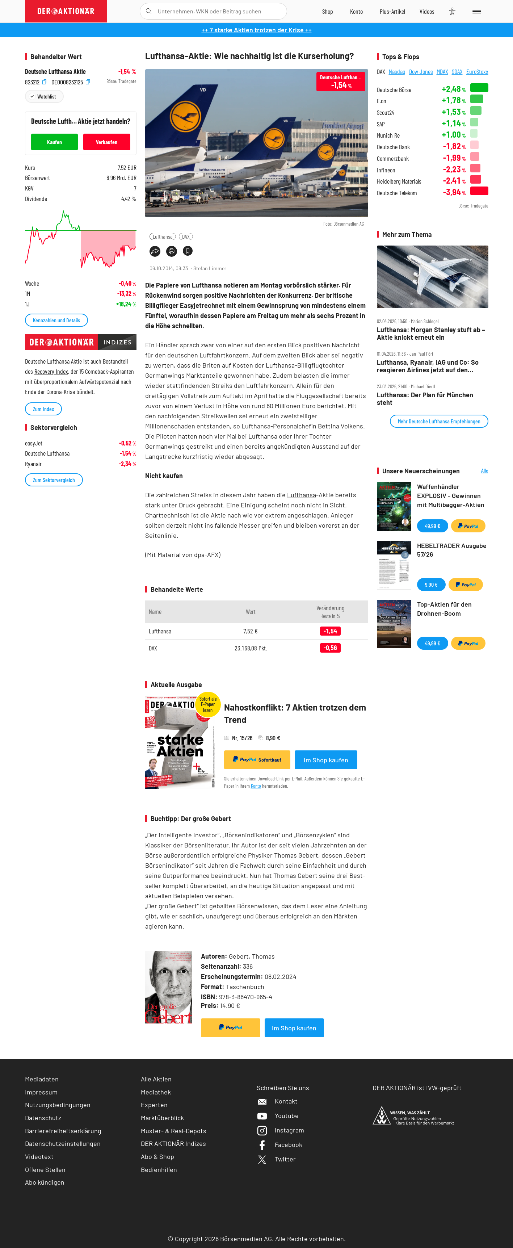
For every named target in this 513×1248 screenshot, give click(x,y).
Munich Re (388, 135)
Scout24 (385, 112)
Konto (256, 786)
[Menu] (475, 11)
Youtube (278, 1115)
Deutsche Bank (393, 147)
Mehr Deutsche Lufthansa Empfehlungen (439, 421)
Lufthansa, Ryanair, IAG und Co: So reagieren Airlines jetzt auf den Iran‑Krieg (428, 366)
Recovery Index (51, 371)
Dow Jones (421, 71)
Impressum (41, 1092)
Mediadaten (42, 1079)
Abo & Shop (157, 1156)
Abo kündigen (44, 1182)
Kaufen (54, 141)
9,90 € (431, 584)
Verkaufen (106, 141)
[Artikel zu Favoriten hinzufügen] (188, 251)
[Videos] (427, 11)
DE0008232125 (70, 81)
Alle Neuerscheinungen (475, 471)
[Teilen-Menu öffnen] (155, 251)
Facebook (279, 1144)
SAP (381, 124)
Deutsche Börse (394, 89)
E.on (381, 101)
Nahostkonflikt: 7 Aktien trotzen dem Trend (295, 713)
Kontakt (277, 1101)
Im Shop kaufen (326, 760)
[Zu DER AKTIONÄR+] (392, 11)
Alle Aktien (156, 1079)
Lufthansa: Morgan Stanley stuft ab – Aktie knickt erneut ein (431, 333)
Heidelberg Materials (399, 181)
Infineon (386, 170)
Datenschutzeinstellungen (63, 1143)
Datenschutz (43, 1118)
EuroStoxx (477, 71)
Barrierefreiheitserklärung (63, 1131)
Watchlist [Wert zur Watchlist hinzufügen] (46, 96)
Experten (154, 1105)
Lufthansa (163, 236)
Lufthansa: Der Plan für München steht (425, 398)
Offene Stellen (45, 1169)
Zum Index (43, 408)
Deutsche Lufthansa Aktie (55, 71)
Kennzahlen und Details (56, 320)
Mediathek (156, 1092)
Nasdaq (397, 71)
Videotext (39, 1156)
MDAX (442, 71)
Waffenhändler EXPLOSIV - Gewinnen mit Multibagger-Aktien (450, 495)
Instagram (280, 1130)
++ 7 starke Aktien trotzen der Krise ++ (257, 30)
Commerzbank (393, 158)
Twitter (276, 1159)
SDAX (457, 71)
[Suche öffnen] (148, 11)
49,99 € (432, 525)
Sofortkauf (257, 759)
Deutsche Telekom (397, 193)
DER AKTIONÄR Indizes (173, 1143)
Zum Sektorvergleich (54, 479)
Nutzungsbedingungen (58, 1105)
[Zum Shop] (327, 11)
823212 (35, 81)
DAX (186, 236)
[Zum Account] (356, 11)
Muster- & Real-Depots (173, 1131)
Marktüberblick (162, 1118)
